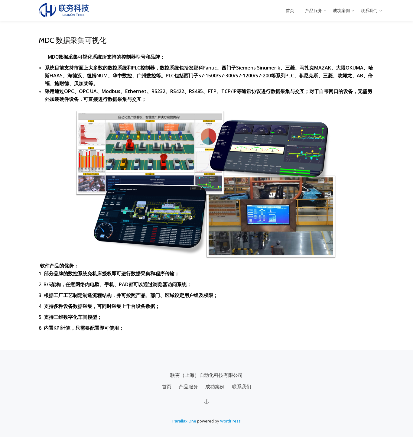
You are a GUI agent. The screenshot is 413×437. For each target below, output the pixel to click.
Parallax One (184, 420)
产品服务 (313, 10)
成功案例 (341, 10)
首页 (290, 10)
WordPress (230, 420)
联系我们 (369, 10)
